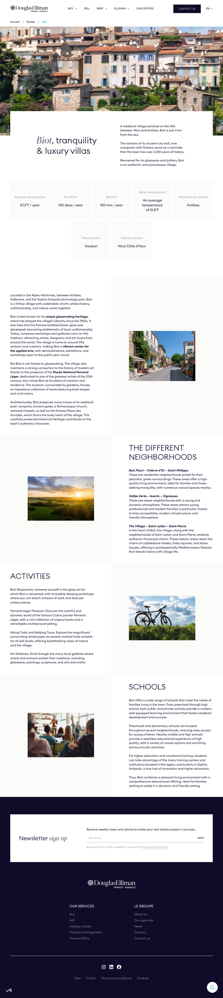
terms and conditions (155, 847)
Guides (30, 22)
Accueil (14, 22)
